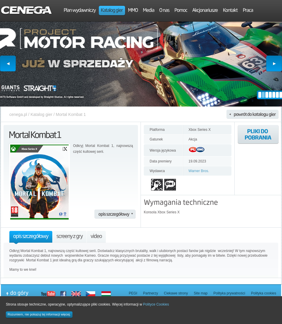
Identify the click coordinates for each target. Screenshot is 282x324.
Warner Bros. (198, 171)
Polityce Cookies (156, 304)
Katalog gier (41, 114)
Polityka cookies (263, 293)
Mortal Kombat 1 (71, 114)
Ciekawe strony (176, 293)
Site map (200, 293)
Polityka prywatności (229, 293)
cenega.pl (18, 114)
